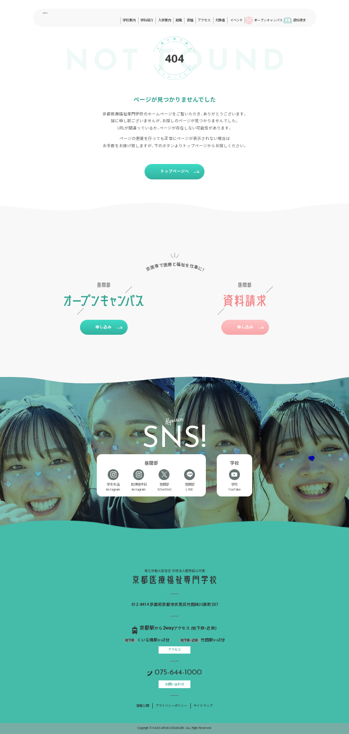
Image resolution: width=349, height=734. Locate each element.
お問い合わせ (174, 684)
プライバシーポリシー (171, 706)
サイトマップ (203, 706)
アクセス (174, 650)
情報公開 (142, 706)
